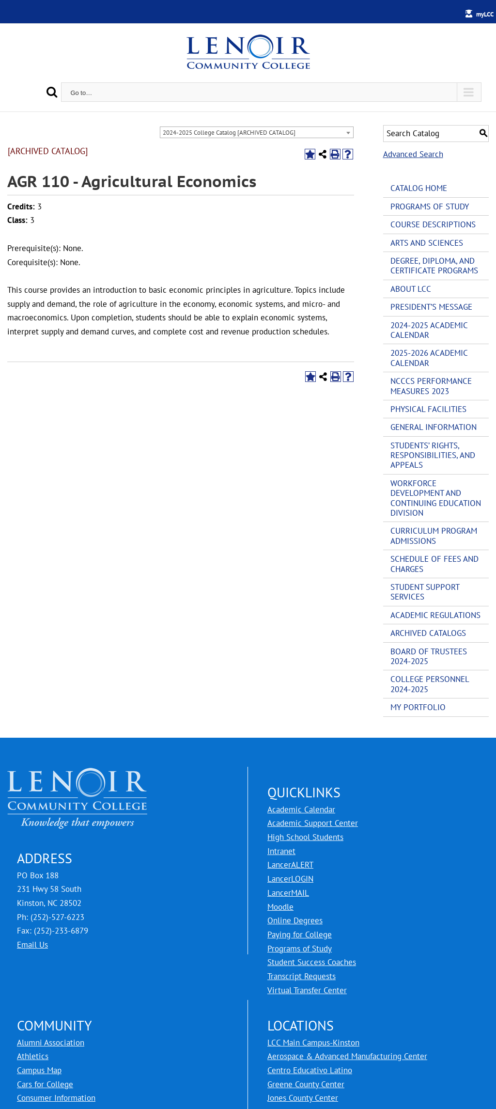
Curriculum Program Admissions (433, 535)
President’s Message (431, 306)
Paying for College (299, 934)
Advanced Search (413, 154)
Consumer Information (56, 1098)
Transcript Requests (301, 976)
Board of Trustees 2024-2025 (428, 656)
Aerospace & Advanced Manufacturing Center (347, 1056)
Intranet (281, 851)
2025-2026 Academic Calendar (428, 358)
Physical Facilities (428, 409)
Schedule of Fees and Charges (434, 564)
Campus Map (39, 1070)
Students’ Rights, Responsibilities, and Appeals (432, 455)
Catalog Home (418, 188)
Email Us (32, 944)
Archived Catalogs (428, 633)
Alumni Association (50, 1042)
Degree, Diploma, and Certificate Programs (434, 265)
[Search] (51, 91)
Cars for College (45, 1084)
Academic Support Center (312, 823)
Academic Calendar (301, 809)
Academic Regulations (435, 615)
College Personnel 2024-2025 (429, 684)
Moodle (280, 907)
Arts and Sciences (426, 243)
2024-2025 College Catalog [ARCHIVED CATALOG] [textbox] (229, 132)
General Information (433, 427)
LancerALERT (290, 864)
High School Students (305, 837)
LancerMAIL (288, 892)
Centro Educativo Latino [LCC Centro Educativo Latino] (309, 1070)
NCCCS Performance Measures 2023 (431, 386)
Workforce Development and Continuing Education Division (435, 498)
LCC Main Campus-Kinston (313, 1042)
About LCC (410, 289)
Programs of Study (429, 206)
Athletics (32, 1056)
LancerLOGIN (290, 878)
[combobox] (257, 132)
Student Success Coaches (311, 962)
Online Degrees (295, 920)
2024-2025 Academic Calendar (428, 330)
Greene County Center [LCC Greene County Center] (305, 1084)
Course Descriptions (433, 224)
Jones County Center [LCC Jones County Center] (302, 1098)
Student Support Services (424, 592)
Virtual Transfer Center (307, 990)
